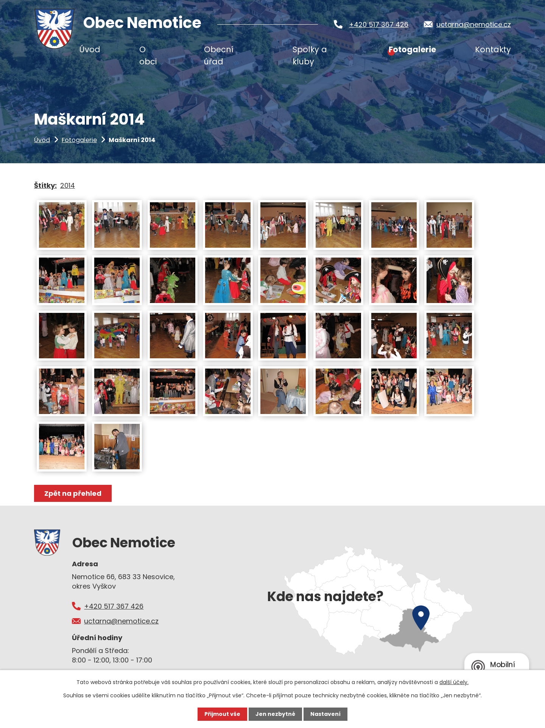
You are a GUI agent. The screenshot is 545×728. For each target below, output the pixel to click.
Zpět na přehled (72, 493)
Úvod (42, 140)
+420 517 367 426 (378, 24)
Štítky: (45, 185)
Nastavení (325, 714)
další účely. (454, 682)
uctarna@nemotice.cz (473, 24)
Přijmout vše (222, 714)
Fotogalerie (79, 140)
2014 (67, 185)
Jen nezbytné (275, 714)
